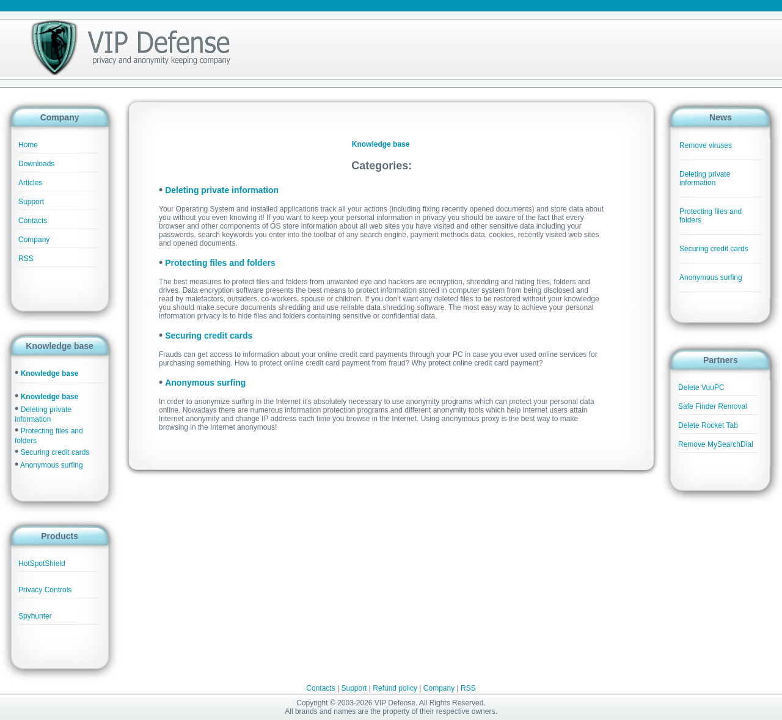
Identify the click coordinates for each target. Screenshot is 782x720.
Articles (30, 182)
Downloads (36, 164)
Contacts (32, 220)
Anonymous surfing (51, 465)
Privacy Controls (44, 590)
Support (31, 201)
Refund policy (395, 688)
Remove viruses (705, 145)
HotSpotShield (41, 563)
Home (28, 145)
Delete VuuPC (701, 387)
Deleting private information (704, 178)
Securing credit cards (55, 452)
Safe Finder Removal (712, 406)
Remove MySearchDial (715, 444)
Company (33, 239)
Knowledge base (50, 373)
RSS (26, 258)
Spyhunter (35, 616)
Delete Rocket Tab (708, 425)
